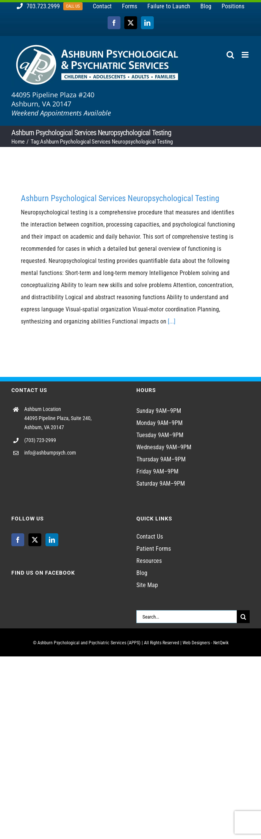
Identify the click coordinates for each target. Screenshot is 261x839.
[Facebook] (17, 539)
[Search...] (186, 616)
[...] (171, 321)
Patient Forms (153, 548)
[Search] (243, 616)
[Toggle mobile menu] (246, 55)
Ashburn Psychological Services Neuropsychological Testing (120, 198)
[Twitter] (34, 539)
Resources (149, 560)
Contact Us (149, 536)
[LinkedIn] (51, 539)
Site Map (147, 585)
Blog (141, 573)
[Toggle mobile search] (230, 55)
